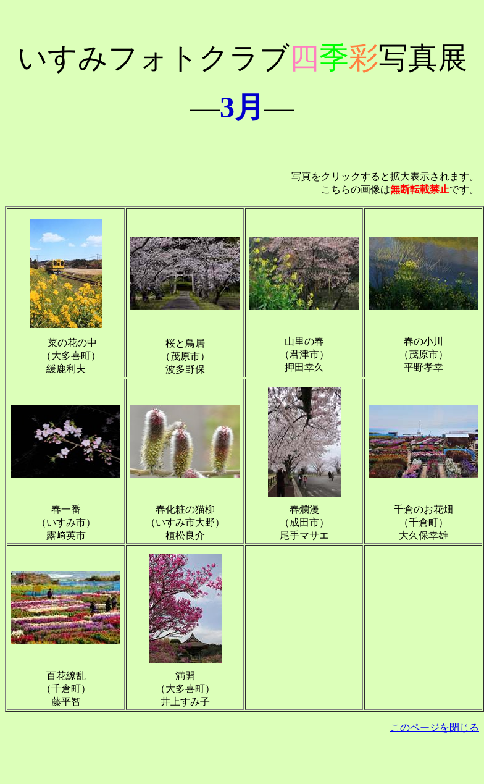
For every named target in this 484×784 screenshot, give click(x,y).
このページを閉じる (434, 727)
